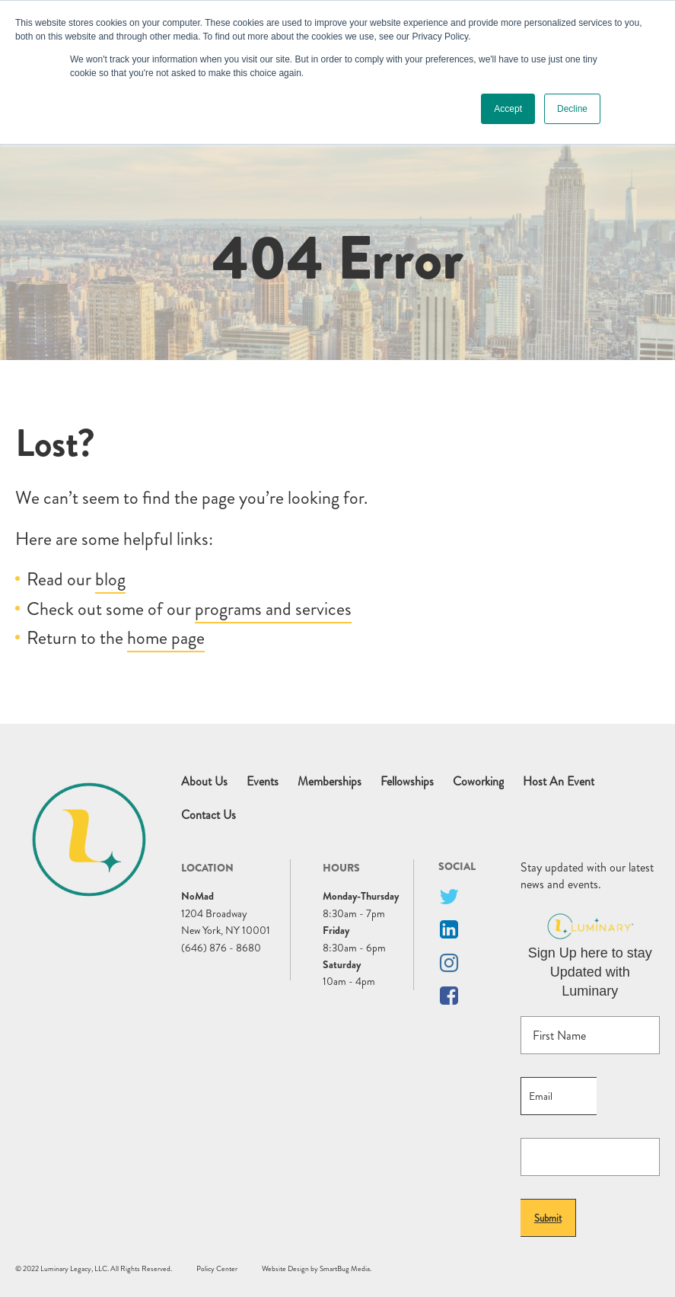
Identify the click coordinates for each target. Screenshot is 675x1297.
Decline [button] (572, 109)
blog (110, 579)
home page (166, 638)
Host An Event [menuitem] (558, 781)
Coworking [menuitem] (478, 781)
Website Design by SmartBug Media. (316, 1268)
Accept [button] (508, 109)
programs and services (273, 609)
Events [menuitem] (263, 781)
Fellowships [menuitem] (407, 781)
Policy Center (216, 1268)
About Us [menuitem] (204, 781)
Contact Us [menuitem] (208, 815)
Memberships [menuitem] (329, 781)
